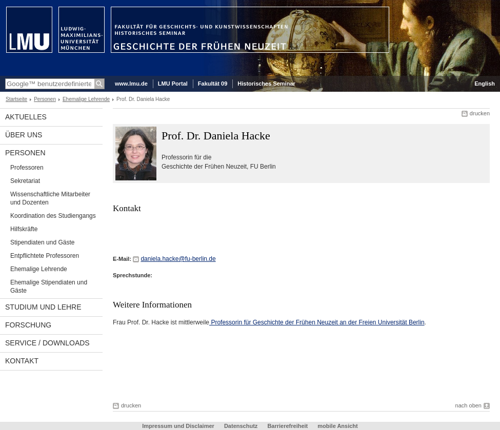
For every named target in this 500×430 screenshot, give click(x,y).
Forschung (28, 325)
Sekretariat (25, 181)
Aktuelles (26, 117)
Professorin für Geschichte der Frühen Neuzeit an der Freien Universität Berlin (317, 322)
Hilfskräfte (23, 229)
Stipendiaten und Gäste (42, 242)
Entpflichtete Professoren (44, 255)
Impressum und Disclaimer (178, 426)
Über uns (23, 135)
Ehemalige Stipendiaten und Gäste (48, 286)
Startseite (16, 99)
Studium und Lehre (43, 307)
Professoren (27, 167)
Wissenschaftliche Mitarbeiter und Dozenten (50, 198)
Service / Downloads (47, 343)
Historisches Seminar (266, 83)
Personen (45, 99)
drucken (480, 113)
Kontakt (21, 361)
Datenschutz (240, 426)
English (484, 83)
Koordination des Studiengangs (53, 215)
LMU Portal (173, 83)
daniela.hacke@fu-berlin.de (178, 258)
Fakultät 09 (212, 83)
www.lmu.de (131, 83)
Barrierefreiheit (288, 426)
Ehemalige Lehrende (86, 99)
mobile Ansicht (337, 426)
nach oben (468, 405)
